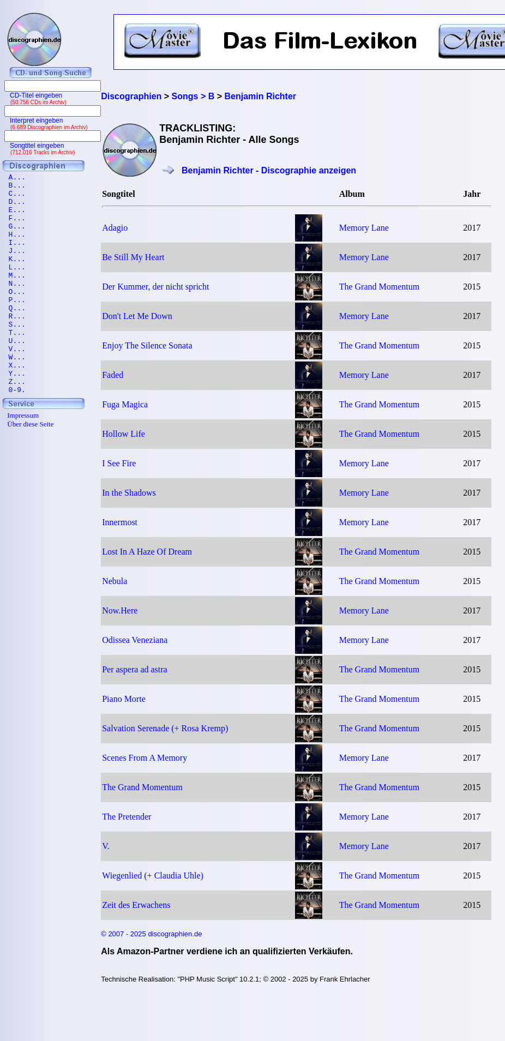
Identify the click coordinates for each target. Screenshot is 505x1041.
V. (106, 846)
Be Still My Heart (133, 257)
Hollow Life (123, 433)
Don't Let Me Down (137, 316)
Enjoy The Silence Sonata (147, 345)
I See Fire (119, 463)
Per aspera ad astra (134, 669)
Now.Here (119, 610)
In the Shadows (129, 492)
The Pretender (126, 816)
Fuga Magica (125, 404)
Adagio (115, 227)
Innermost (119, 522)
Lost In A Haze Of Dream (147, 551)
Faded (112, 375)
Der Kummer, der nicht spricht (155, 286)
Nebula (114, 581)
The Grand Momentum (379, 286)
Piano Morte (124, 698)
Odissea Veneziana (134, 640)
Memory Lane (364, 227)
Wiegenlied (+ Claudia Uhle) (152, 875)
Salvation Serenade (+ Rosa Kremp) (165, 728)
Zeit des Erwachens (136, 905)
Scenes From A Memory (144, 757)
